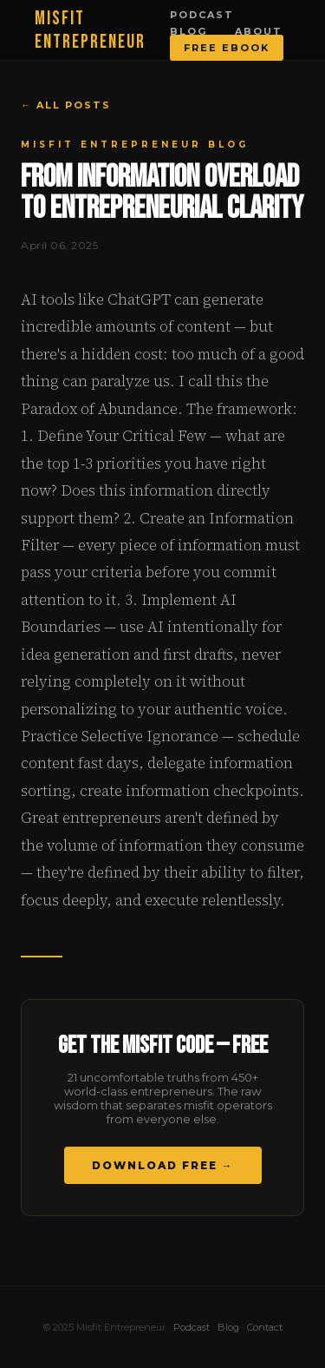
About (259, 31)
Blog (188, 31)
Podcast (202, 15)
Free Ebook (227, 48)
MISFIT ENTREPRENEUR (90, 30)
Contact (265, 1327)
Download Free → (163, 1165)
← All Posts (66, 105)
